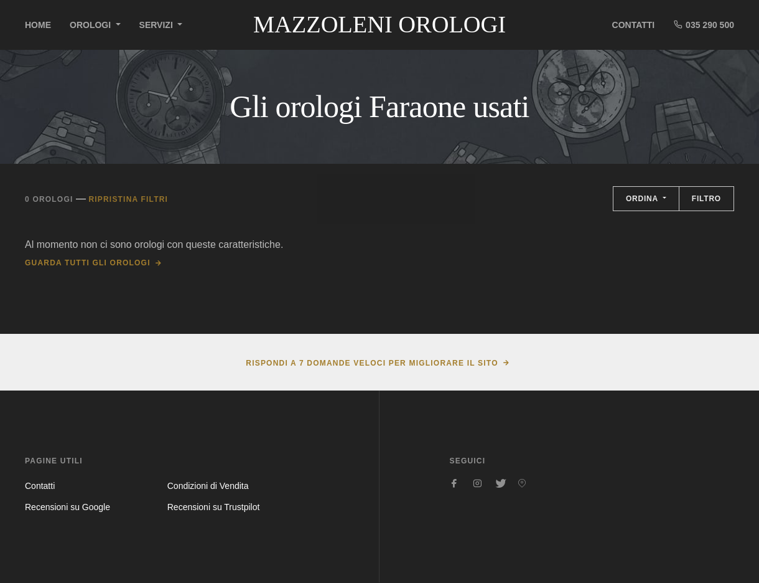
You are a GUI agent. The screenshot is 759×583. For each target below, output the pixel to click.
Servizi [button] (157, 25)
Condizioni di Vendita (208, 486)
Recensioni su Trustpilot (213, 507)
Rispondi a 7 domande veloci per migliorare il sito (372, 363)
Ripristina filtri (128, 199)
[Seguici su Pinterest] (522, 483)
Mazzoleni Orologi (379, 24)
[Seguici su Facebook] (455, 483)
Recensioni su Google (67, 507)
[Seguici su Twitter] (499, 483)
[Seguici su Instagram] (477, 483)
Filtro (706, 198)
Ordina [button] (643, 198)
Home (38, 25)
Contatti (633, 25)
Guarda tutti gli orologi (88, 262)
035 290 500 (703, 24)
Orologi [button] (91, 25)
